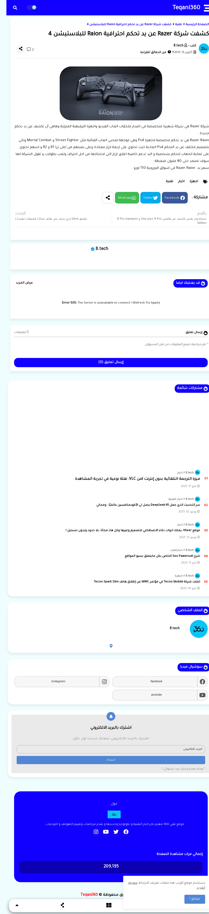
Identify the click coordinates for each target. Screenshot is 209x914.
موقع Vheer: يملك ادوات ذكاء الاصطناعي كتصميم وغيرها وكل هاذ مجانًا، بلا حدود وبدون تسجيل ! (126, 530)
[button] (9, 8)
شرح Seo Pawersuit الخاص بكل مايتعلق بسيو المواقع (156, 556)
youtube (150, 695)
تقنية (172, 24)
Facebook (165, 198)
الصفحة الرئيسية (191, 24)
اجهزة (187, 181)
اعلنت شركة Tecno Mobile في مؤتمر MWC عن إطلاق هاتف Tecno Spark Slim (140, 582)
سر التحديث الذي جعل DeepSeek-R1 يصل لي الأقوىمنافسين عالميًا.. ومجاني (142, 505)
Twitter (142, 198)
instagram (52, 681)
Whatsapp (118, 198)
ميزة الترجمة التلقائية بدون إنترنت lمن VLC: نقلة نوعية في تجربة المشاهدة (131, 479)
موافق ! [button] (188, 899)
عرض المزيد (17, 283)
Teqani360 (180, 8)
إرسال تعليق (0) (104, 362)
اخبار (175, 181)
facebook (150, 681)
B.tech (95, 249)
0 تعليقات (15, 332)
